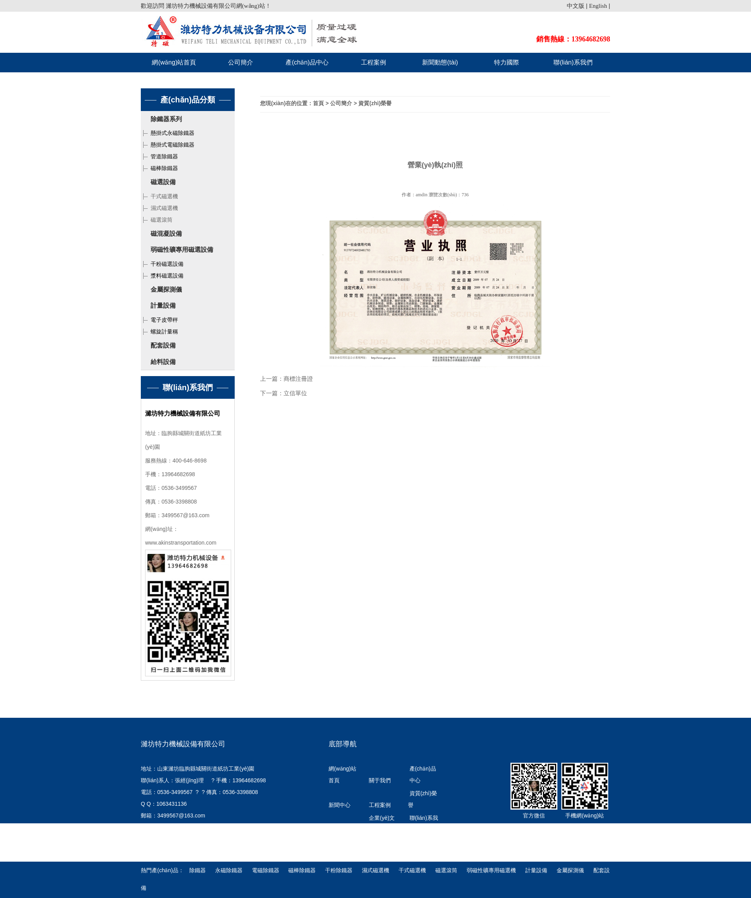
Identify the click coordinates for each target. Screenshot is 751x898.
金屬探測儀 (166, 289)
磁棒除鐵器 (159, 168)
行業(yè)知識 (341, 848)
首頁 (318, 103)
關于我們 (380, 780)
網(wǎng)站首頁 (174, 62)
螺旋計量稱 (159, 331)
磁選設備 (163, 182)
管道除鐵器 (159, 156)
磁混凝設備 (166, 233)
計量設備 (163, 305)
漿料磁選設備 (162, 275)
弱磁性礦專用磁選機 (491, 870)
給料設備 (163, 361)
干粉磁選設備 (162, 264)
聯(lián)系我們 (573, 62)
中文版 (575, 6)
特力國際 (506, 62)
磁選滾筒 (156, 220)
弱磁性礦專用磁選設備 (182, 249)
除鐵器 (198, 870)
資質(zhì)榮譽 (375, 103)
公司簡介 (240, 62)
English (598, 6)
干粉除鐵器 (339, 870)
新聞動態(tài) (440, 62)
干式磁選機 (159, 196)
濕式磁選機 (159, 208)
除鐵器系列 (166, 119)
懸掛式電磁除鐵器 (167, 145)
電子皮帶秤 (159, 320)
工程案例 (373, 62)
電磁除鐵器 (266, 870)
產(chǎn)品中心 (307, 62)
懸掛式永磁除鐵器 (167, 133)
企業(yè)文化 (382, 824)
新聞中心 (339, 805)
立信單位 (295, 393)
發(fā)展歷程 (344, 829)
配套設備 (163, 345)
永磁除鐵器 (229, 870)
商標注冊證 (298, 378)
